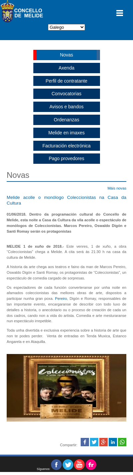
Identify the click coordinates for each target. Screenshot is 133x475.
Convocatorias (67, 93)
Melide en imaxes (66, 132)
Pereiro (61, 298)
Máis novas (116, 188)
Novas (66, 54)
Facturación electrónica (66, 145)
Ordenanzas (66, 119)
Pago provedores (66, 158)
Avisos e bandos (66, 106)
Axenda (66, 68)
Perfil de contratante (66, 81)
